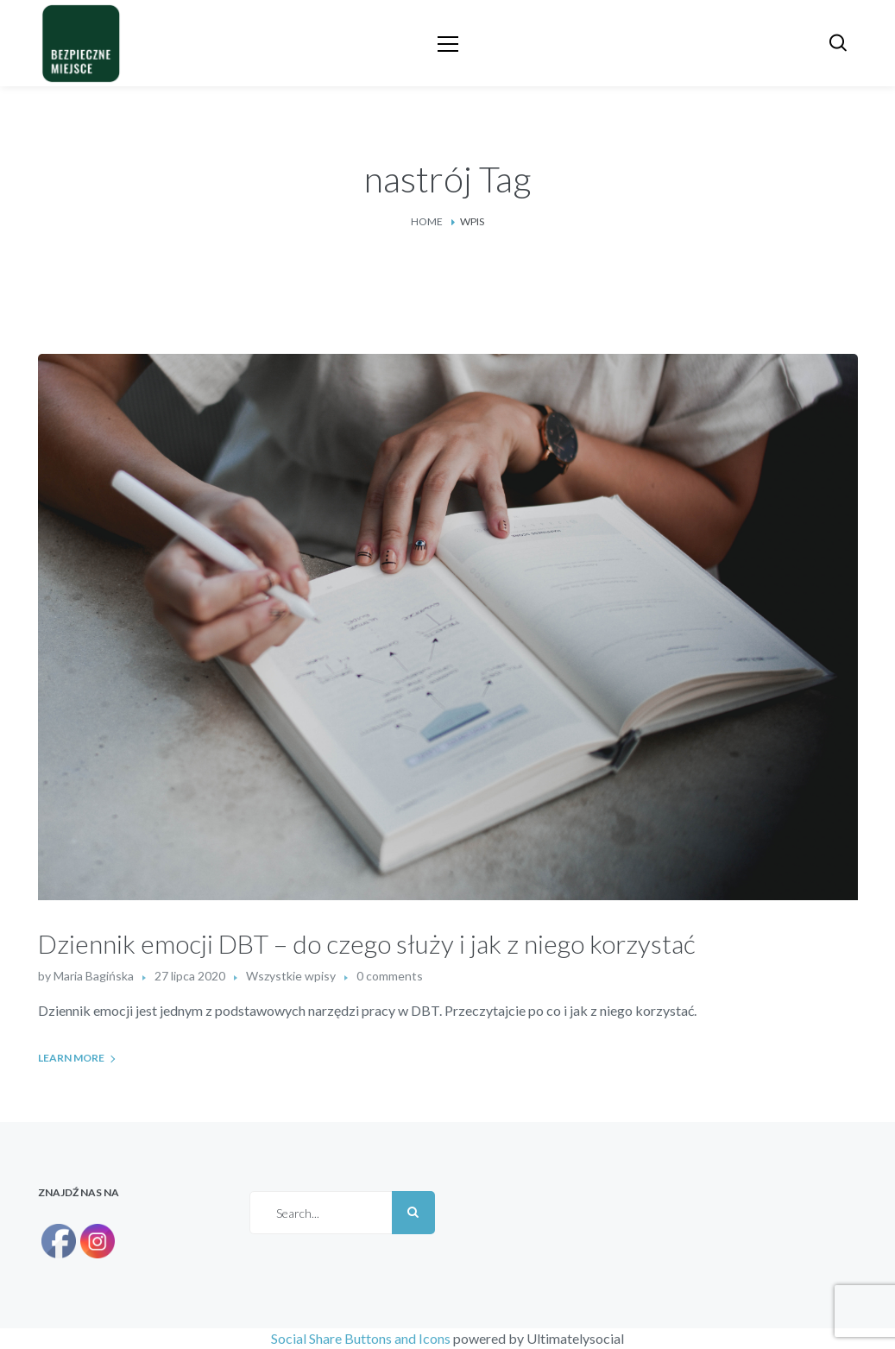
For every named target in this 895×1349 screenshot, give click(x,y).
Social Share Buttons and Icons (361, 1338)
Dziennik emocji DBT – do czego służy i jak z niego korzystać (367, 943)
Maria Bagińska (94, 975)
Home (427, 221)
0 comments (389, 975)
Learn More (71, 1057)
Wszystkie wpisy (291, 975)
